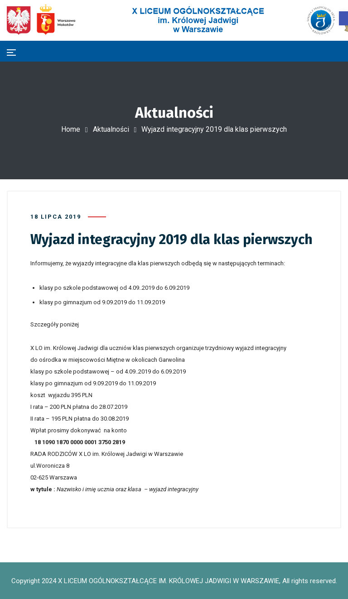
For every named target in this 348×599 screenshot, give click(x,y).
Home (70, 129)
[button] (343, 18)
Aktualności (111, 129)
